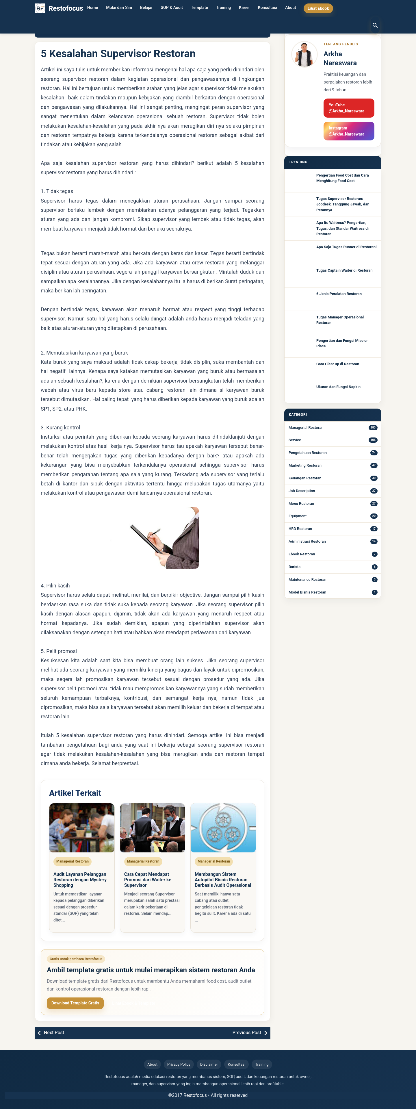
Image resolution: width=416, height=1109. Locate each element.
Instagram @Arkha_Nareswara (346, 131)
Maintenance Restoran (307, 579)
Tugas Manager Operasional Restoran (340, 320)
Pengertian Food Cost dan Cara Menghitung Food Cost (342, 178)
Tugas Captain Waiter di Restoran (344, 270)
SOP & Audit (172, 8)
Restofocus (195, 1095)
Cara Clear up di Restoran (337, 364)
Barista (294, 567)
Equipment (298, 516)
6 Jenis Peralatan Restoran (339, 294)
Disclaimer (209, 1065)
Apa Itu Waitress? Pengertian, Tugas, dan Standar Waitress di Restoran (342, 228)
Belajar (146, 8)
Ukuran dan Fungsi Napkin (338, 387)
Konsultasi (267, 8)
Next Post (54, 1033)
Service (295, 440)
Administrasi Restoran (307, 541)
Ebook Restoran (302, 554)
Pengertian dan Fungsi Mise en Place (342, 343)
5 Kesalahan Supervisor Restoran (118, 54)
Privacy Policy (178, 1065)
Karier (244, 8)
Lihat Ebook (318, 8)
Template (199, 8)
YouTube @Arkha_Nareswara (346, 108)
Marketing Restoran (305, 465)
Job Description (302, 491)
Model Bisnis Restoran (307, 592)
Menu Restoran (301, 503)
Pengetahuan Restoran (308, 452)
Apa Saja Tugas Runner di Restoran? (346, 247)
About (290, 8)
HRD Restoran (300, 528)
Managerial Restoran (306, 427)
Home (92, 8)
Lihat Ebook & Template (133, 1004)
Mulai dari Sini (119, 8)
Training (223, 8)
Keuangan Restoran (305, 478)
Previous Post (247, 1033)
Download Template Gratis (75, 1003)
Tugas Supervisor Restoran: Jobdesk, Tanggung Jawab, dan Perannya (342, 204)
